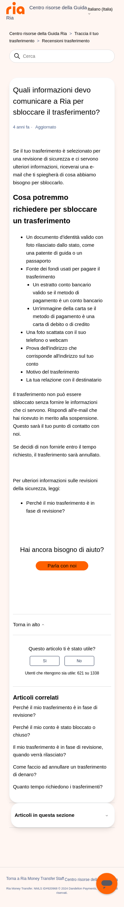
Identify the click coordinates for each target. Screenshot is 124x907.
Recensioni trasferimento (66, 40)
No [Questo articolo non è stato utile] (79, 661)
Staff (60, 878)
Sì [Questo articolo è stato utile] (45, 661)
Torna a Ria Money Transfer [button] (30, 878)
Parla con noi (62, 565)
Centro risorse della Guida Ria (38, 33)
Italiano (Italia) (100, 11)
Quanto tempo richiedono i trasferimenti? (58, 786)
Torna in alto (29, 624)
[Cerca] (62, 56)
